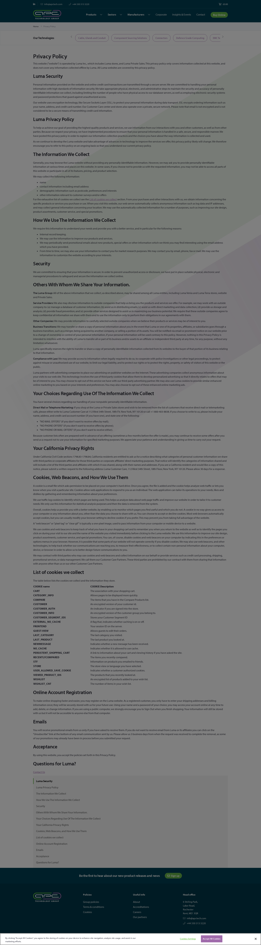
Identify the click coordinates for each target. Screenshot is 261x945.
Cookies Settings (188, 938)
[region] (130, 939)
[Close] (255, 939)
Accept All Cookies (211, 938)
